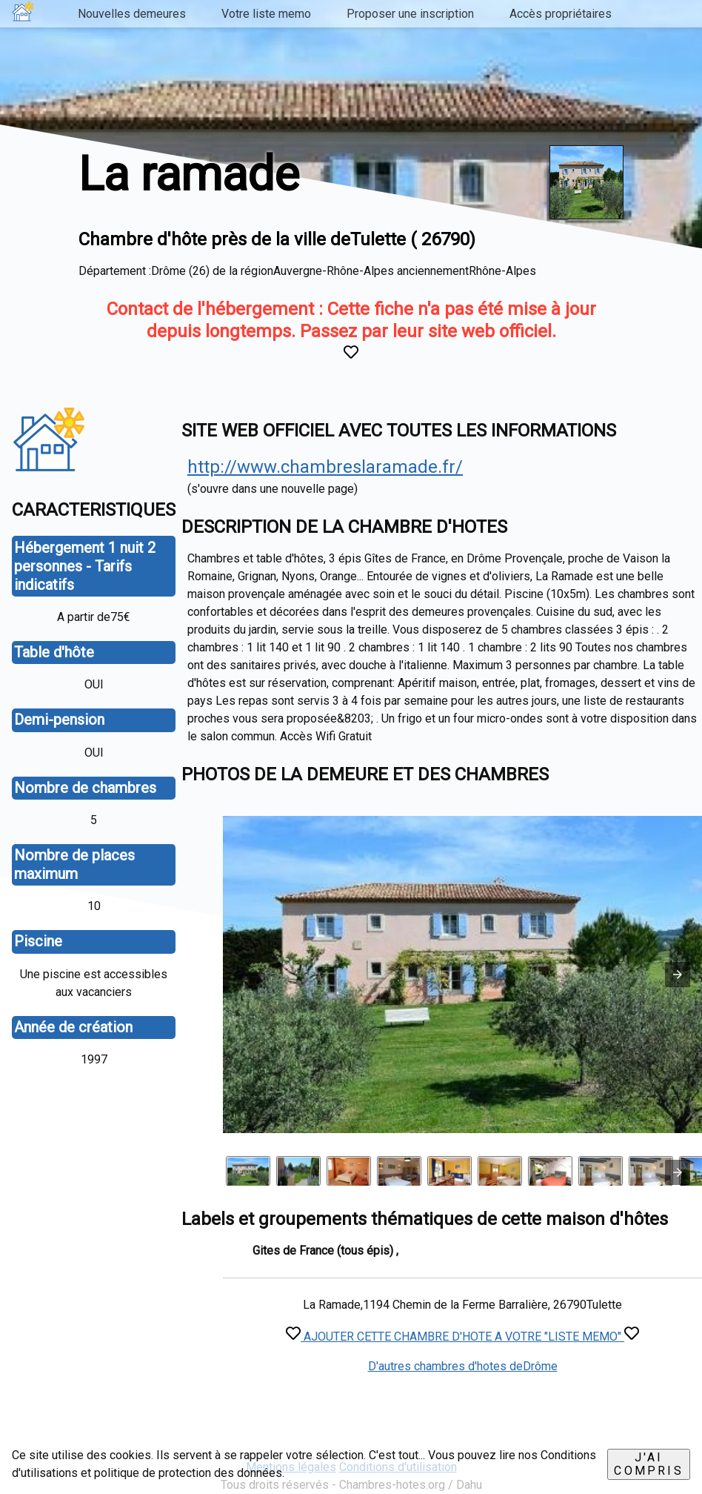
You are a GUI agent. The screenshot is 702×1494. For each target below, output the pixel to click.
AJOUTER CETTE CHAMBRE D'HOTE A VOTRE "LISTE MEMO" (462, 1336)
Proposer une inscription (410, 14)
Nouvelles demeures (132, 14)
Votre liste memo (266, 14)
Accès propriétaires (560, 14)
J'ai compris (648, 1464)
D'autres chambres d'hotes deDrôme (463, 1366)
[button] (677, 974)
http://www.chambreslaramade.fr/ (325, 466)
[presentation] (677, 1172)
